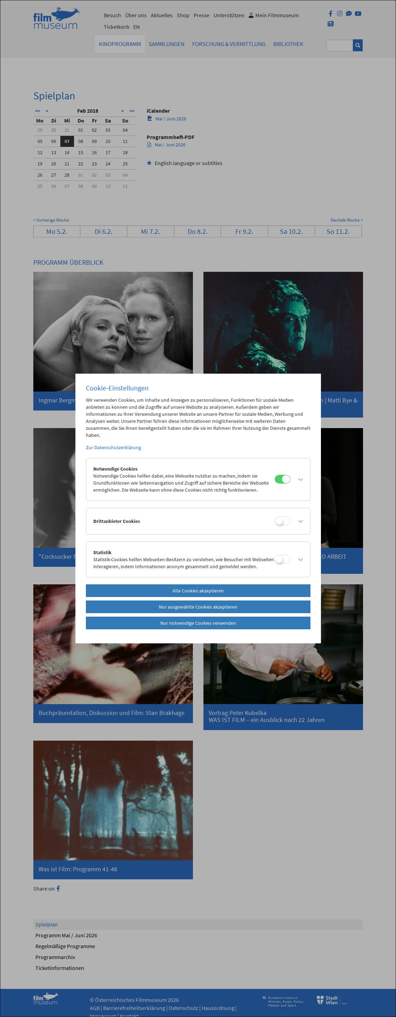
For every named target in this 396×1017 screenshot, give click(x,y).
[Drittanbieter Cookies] (282, 521)
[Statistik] (282, 559)
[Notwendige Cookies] (282, 479)
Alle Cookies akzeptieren (198, 591)
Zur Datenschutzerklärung (113, 447)
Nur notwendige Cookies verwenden (198, 623)
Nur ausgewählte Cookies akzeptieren (198, 607)
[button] (298, 479)
